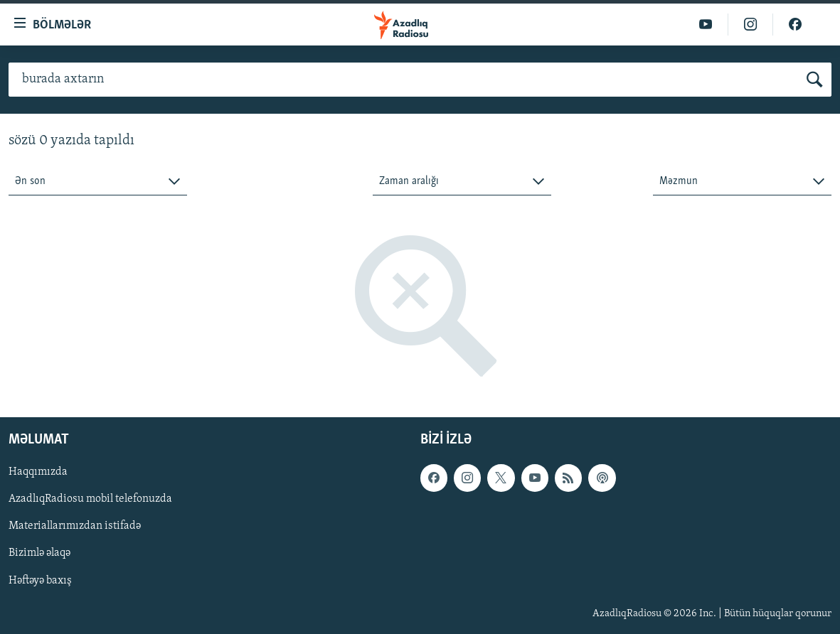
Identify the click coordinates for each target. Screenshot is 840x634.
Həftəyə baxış (40, 580)
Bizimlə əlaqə (39, 553)
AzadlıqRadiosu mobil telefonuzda (90, 499)
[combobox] (98, 181)
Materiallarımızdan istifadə (75, 526)
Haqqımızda (38, 472)
